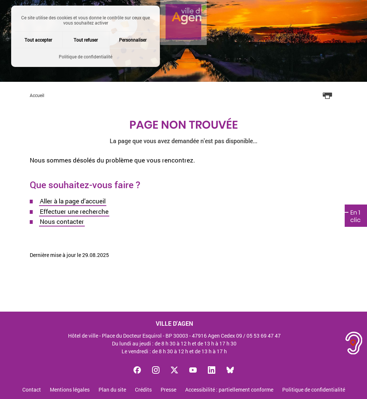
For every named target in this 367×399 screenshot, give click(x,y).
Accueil (37, 95)
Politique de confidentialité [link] (85, 56)
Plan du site (112, 390)
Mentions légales (70, 390)
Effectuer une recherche (74, 211)
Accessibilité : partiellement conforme (229, 390)
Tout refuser (86, 40)
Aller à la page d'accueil (73, 201)
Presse (168, 390)
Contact (31, 390)
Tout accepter (38, 40)
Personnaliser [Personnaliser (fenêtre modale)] (133, 40)
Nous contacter (62, 221)
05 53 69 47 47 (264, 335)
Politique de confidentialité (313, 390)
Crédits (143, 390)
